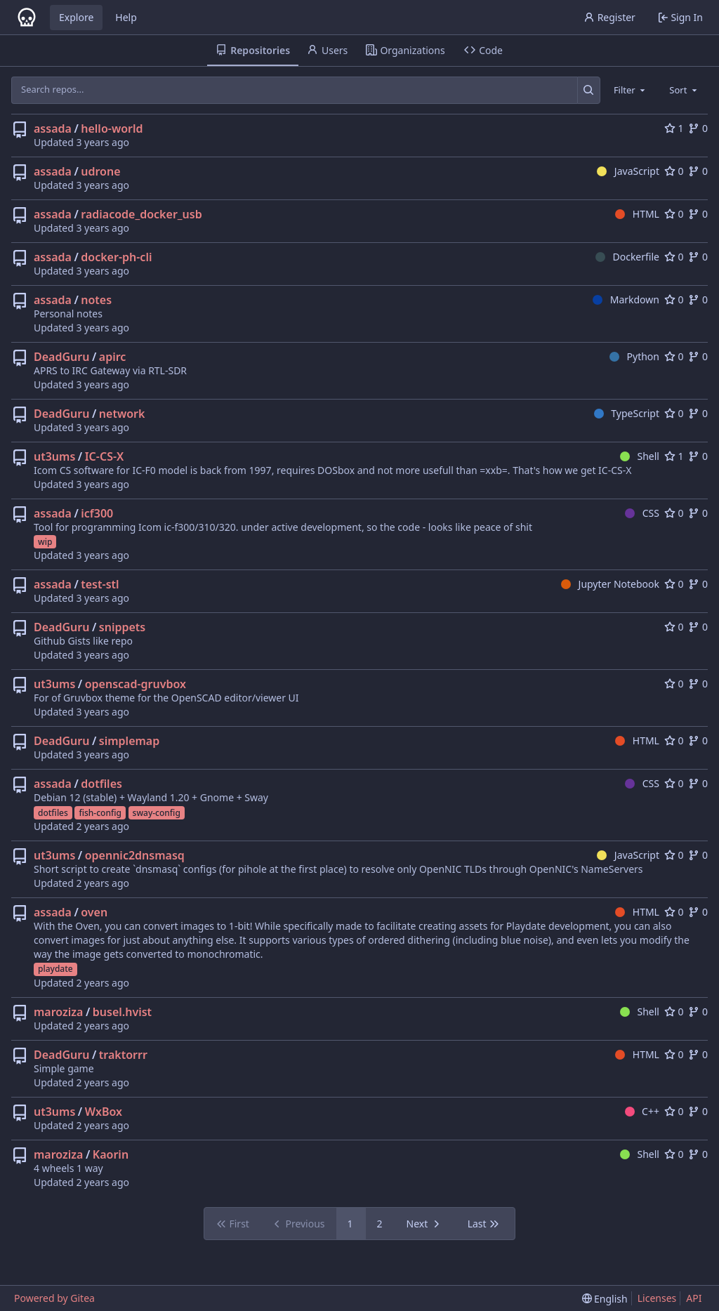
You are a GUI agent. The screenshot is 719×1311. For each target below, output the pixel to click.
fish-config (100, 813)
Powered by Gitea (54, 1298)
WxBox (103, 1112)
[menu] (605, 1298)
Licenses (657, 1298)
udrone (100, 171)
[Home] (26, 17)
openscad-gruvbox (135, 684)
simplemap (129, 741)
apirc (112, 357)
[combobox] (630, 90)
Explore (76, 17)
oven (94, 912)
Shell (639, 456)
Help (126, 17)
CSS (642, 513)
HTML (637, 213)
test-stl (100, 584)
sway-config (156, 813)
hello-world (112, 128)
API (693, 1298)
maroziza (58, 1012)
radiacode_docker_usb (141, 214)
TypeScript (626, 413)
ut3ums (54, 456)
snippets (122, 627)
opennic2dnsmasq (135, 855)
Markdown (626, 299)
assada (53, 128)
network (122, 414)
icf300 (97, 513)
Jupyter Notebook (610, 584)
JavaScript (628, 171)
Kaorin (110, 1154)
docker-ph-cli (116, 257)
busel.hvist (122, 1012)
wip (45, 542)
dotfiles (101, 784)
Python (634, 356)
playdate (55, 969)
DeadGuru (61, 357)
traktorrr (123, 1055)
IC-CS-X (104, 456)
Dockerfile (627, 256)
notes (96, 300)
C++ (642, 1111)
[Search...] (588, 90)
